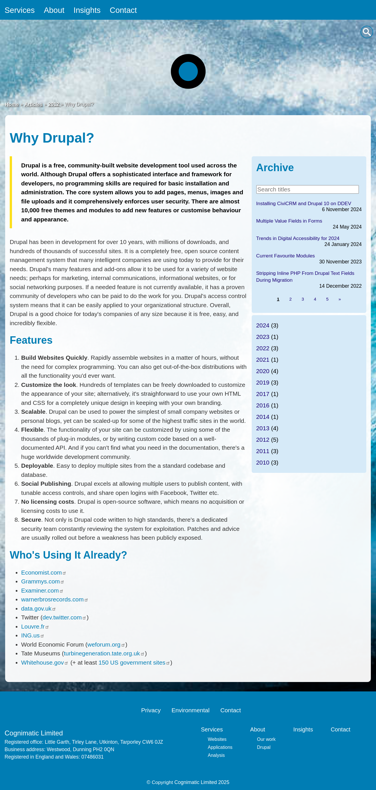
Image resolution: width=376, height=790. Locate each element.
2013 (263, 428)
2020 (263, 371)
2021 (263, 360)
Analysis (216, 755)
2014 (263, 417)
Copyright (162, 782)
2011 (263, 451)
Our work (266, 739)
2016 (263, 405)
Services (20, 10)
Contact (125, 10)
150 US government (135, 662)
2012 (55, 104)
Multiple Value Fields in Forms (289, 221)
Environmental (190, 710)
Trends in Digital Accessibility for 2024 (298, 238)
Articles (34, 104)
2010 (263, 462)
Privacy (151, 710)
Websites (217, 739)
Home (12, 104)
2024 (263, 325)
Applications (220, 747)
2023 (263, 337)
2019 (263, 382)
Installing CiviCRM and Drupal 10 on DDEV (304, 203)
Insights (88, 10)
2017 (263, 394)
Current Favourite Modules (285, 256)
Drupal (264, 747)
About (54, 10)
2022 (263, 348)
